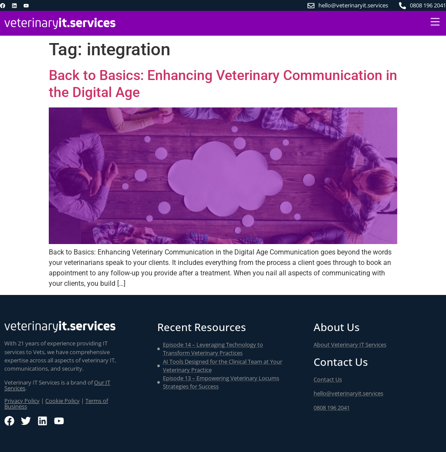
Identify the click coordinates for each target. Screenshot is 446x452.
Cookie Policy (62, 401)
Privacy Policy (22, 401)
